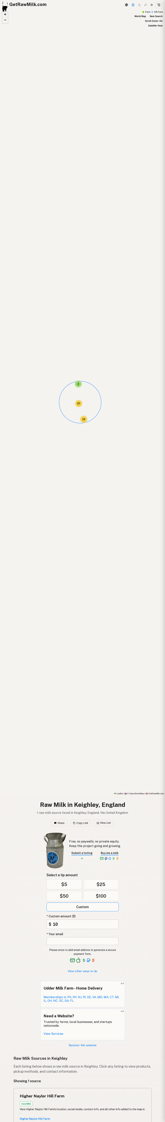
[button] (78, 384)
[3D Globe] (126, 5)
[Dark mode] (140, 5)
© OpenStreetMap (134, 793)
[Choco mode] (146, 5)
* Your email (55, 934)
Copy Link (80, 822)
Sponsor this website (82, 1045)
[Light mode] (152, 5)
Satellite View (155, 25)
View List (104, 822)
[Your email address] (83, 941)
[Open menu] (158, 5)
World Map (140, 16)
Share (59, 822)
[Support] (133, 5)
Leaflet (118, 793)
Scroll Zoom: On (154, 21)
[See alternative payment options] (89, 960)
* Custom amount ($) (61, 916)
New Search (156, 16)
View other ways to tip (82, 971)
